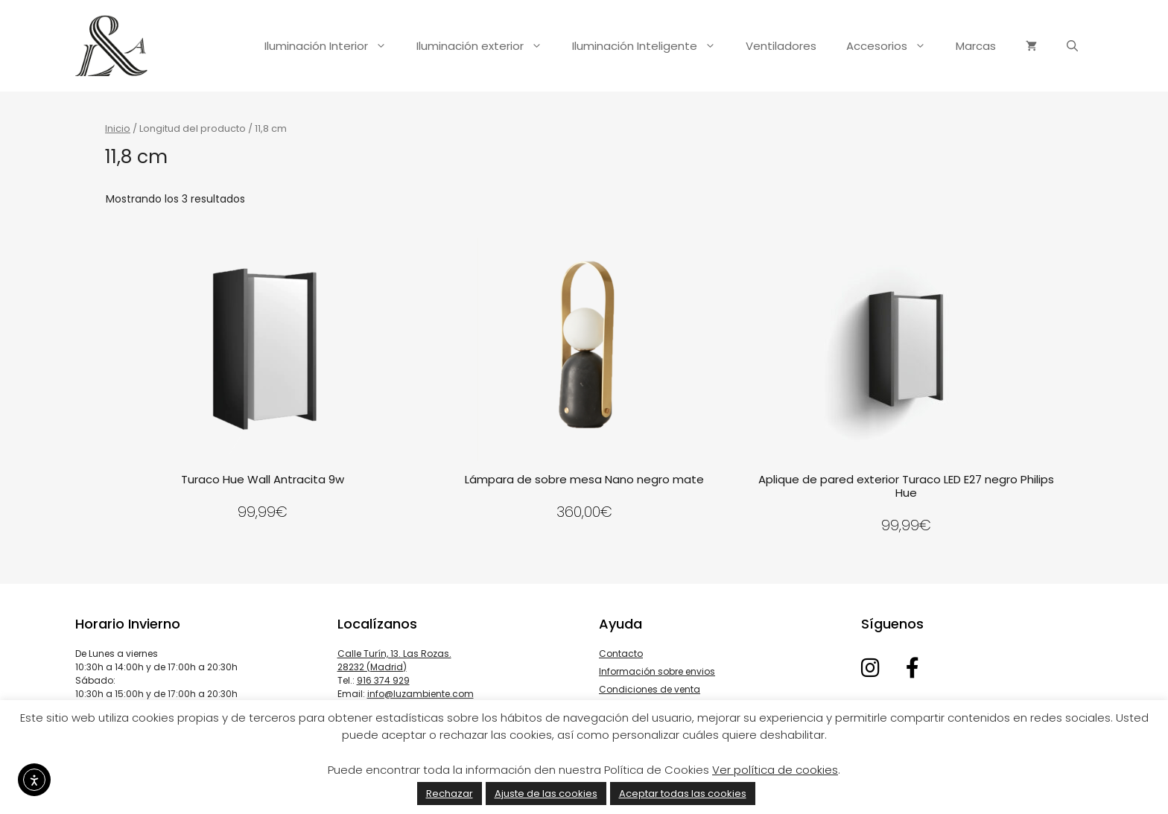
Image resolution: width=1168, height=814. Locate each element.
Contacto (621, 653)
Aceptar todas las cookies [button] (682, 793)
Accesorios (893, 46)
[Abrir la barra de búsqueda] (1072, 46)
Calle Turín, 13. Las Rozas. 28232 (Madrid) (394, 660)
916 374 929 (383, 680)
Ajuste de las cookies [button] (546, 793)
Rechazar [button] (449, 793)
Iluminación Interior (333, 46)
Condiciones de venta (649, 689)
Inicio (117, 128)
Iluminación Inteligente (651, 46)
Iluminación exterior (486, 46)
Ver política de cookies (775, 770)
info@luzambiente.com (420, 693)
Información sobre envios (657, 671)
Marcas (976, 46)
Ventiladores (781, 46)
